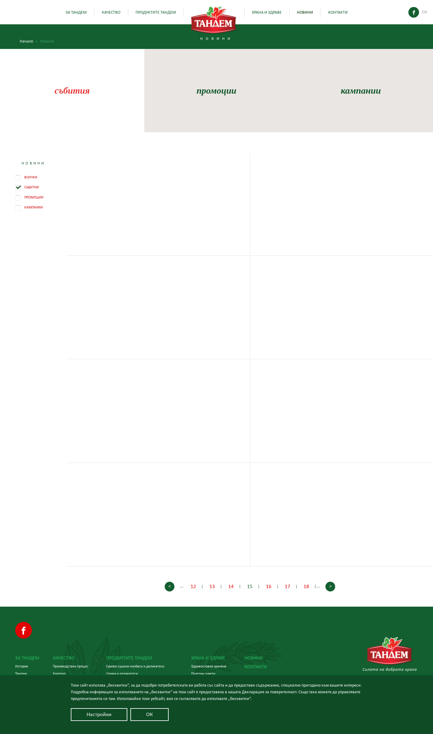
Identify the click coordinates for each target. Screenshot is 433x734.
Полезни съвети (203, 673)
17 (287, 586)
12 (193, 586)
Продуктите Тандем (156, 12)
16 (268, 586)
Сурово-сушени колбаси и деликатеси (135, 666)
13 (212, 586)
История (21, 666)
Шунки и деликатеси (122, 673)
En (424, 12)
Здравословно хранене (208, 666)
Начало (29, 41)
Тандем (21, 673)
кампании (361, 90)
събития (72, 90)
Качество (111, 12)
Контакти (338, 12)
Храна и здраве (267, 12)
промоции (216, 90)
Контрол (59, 673)
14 (231, 586)
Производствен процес (70, 666)
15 (250, 586)
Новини (305, 12)
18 (306, 586)
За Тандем (76, 12)
